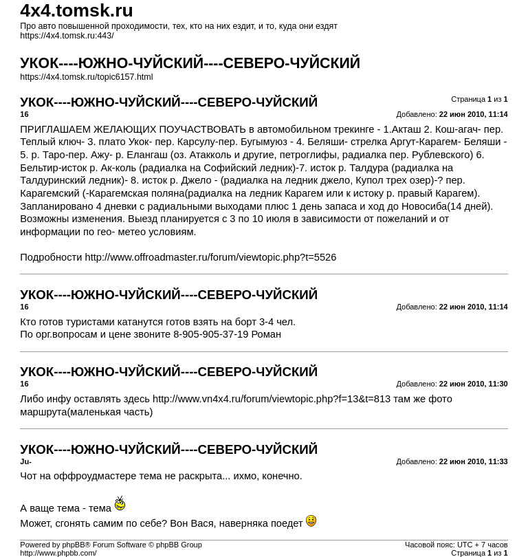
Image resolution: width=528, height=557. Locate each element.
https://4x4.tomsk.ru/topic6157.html (86, 77)
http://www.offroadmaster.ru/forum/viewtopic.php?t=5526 (211, 257)
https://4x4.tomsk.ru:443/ (66, 36)
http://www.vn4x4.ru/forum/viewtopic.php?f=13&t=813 (271, 398)
